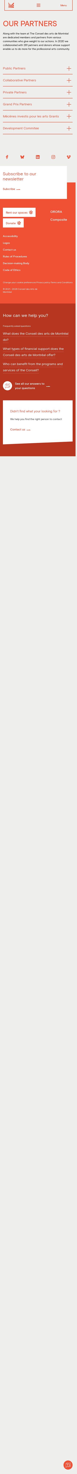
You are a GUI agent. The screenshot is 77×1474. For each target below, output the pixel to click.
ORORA (56, 212)
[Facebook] (7, 157)
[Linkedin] (37, 157)
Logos (6, 242)
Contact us (9, 249)
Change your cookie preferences (19, 282)
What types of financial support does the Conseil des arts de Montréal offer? (33, 352)
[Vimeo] (68, 157)
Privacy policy (43, 282)
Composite (58, 219)
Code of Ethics (11, 269)
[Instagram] (53, 157)
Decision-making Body (16, 263)
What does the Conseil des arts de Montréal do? (35, 337)
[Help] (68, 1465)
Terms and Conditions (62, 282)
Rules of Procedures (15, 256)
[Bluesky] (22, 157)
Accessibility (10, 236)
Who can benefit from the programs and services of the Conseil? (33, 367)
